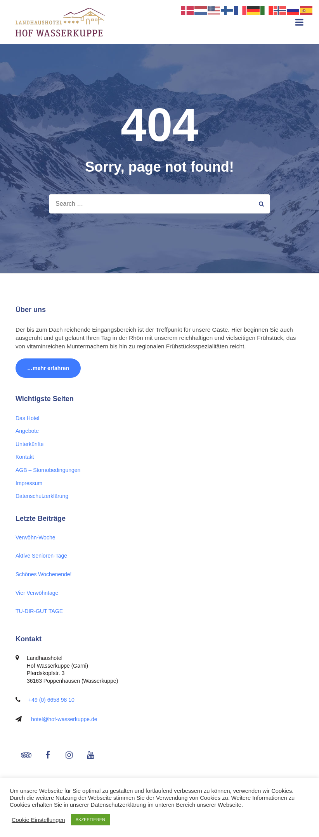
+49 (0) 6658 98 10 (51, 700)
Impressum (29, 483)
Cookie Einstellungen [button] (38, 820)
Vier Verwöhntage (37, 593)
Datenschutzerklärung (42, 496)
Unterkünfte (29, 444)
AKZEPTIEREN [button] (90, 819)
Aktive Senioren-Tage (41, 556)
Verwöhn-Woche (35, 537)
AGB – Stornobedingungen (48, 470)
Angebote (27, 431)
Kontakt (25, 457)
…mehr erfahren (48, 368)
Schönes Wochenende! (44, 574)
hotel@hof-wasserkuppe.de (64, 719)
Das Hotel (27, 418)
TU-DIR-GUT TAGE (39, 611)
